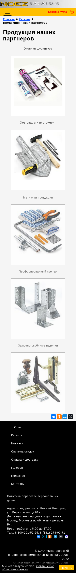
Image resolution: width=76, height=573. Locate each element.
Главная (9, 19)
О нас (18, 427)
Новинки (17, 443)
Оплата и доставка (24, 459)
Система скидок (22, 451)
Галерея (17, 467)
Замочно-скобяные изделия (38, 346)
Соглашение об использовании (28, 568)
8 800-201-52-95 (44, 4)
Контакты (18, 483)
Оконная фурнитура (38, 48)
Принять (66, 567)
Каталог (24, 19)
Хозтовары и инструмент (38, 122)
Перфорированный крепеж (38, 272)
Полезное (18, 475)
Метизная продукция (38, 198)
